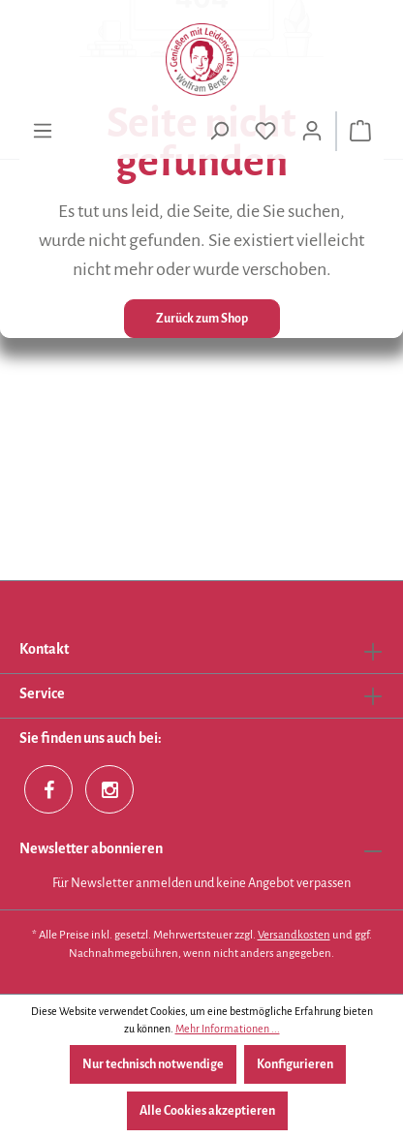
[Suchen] (219, 131)
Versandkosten (294, 935)
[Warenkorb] (360, 131)
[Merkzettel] (265, 131)
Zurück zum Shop (202, 318)
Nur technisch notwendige (153, 1064)
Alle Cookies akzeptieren (207, 1111)
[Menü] (42, 131)
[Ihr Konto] (312, 131)
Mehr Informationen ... (227, 1028)
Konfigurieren (295, 1064)
